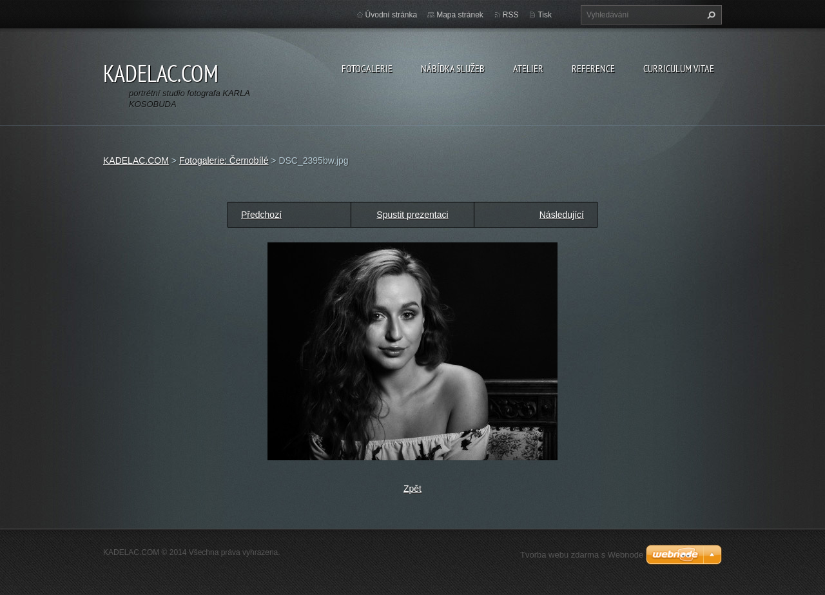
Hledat (709, 14)
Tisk (545, 14)
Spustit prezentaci (412, 215)
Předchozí (261, 215)
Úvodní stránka (391, 14)
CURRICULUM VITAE (678, 68)
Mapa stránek (459, 14)
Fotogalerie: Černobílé (224, 160)
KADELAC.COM (136, 160)
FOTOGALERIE (367, 68)
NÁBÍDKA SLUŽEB (453, 68)
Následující (561, 215)
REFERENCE (593, 68)
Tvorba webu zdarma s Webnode (581, 555)
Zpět (412, 488)
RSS (511, 14)
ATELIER (528, 68)
